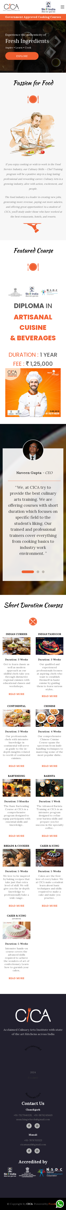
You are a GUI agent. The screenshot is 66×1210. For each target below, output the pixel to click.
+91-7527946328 (23, 1115)
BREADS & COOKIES (16, 846)
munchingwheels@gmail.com (33, 1119)
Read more (16, 694)
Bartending (16, 776)
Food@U (33, 1077)
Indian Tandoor (49, 634)
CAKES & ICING (49, 846)
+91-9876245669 (43, 1115)
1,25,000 (39, 364)
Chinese (49, 706)
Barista (49, 776)
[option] (33, 46)
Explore (22, 56)
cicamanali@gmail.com (33, 1144)
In (49, 305)
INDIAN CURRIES (16, 634)
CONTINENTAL (16, 706)
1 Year (48, 355)
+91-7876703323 (33, 1140)
